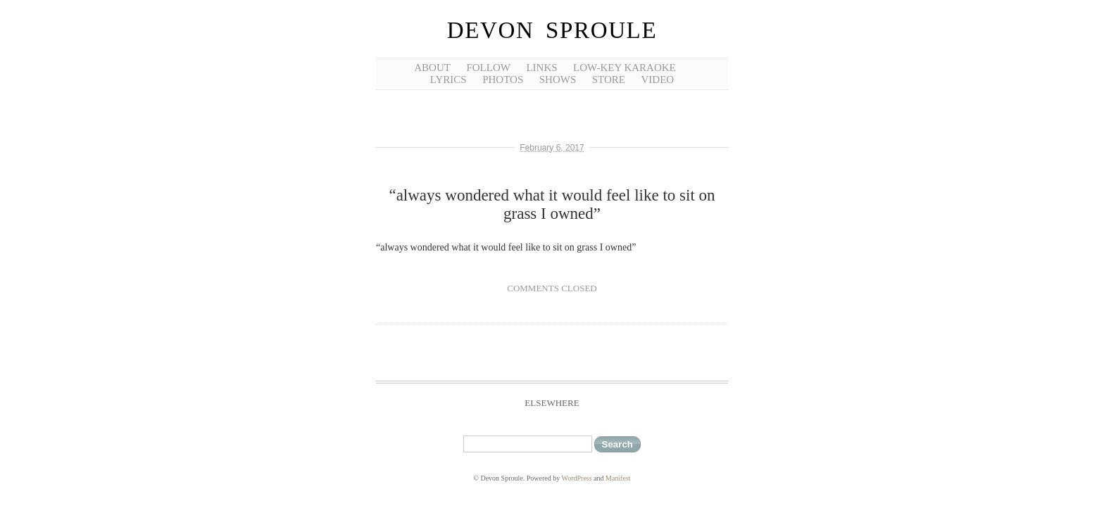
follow (488, 67)
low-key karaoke (624, 67)
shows (558, 79)
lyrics (448, 79)
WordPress (577, 478)
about (432, 67)
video (658, 79)
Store (608, 79)
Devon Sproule (552, 30)
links (541, 67)
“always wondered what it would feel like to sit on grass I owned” (552, 204)
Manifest (618, 478)
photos (502, 79)
